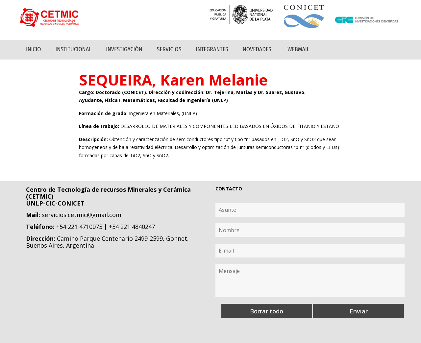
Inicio (33, 49)
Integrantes (212, 49)
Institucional (74, 49)
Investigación (124, 49)
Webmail (298, 49)
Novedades (257, 49)
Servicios (169, 49)
